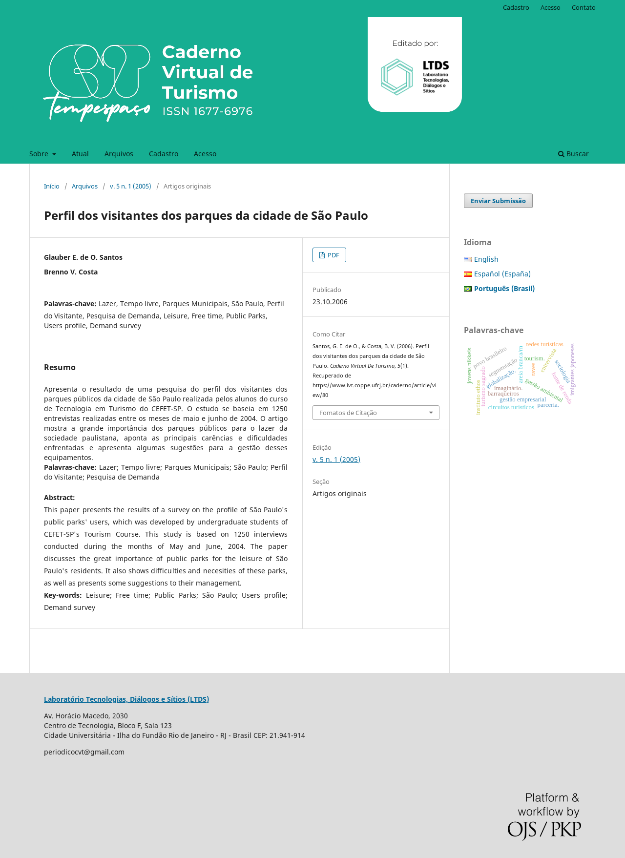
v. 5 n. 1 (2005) (130, 186)
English (486, 259)
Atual (80, 153)
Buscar (573, 153)
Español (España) (502, 273)
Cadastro (163, 153)
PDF (332, 255)
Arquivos (118, 153)
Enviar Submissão (498, 200)
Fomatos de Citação (348, 412)
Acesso (205, 153)
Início (52, 186)
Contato (584, 7)
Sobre (39, 153)
